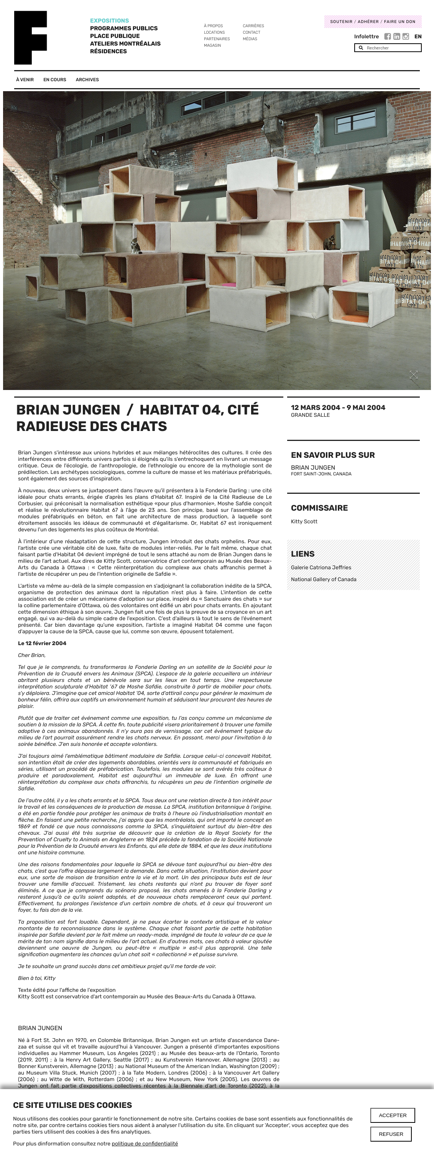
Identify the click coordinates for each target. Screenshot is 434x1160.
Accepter (393, 1115)
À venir (25, 79)
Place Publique (115, 36)
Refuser (391, 1134)
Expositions (109, 20)
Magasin (212, 45)
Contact (251, 32)
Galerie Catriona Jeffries (321, 567)
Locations (214, 32)
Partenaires (217, 38)
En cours (54, 79)
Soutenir (341, 21)
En (418, 36)
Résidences (108, 51)
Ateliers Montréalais (125, 43)
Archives (87, 79)
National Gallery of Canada (324, 579)
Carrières (253, 25)
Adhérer (368, 21)
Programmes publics (124, 28)
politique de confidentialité (145, 1143)
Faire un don (400, 21)
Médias (250, 38)
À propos (213, 25)
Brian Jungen (68, 409)
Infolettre (366, 36)
